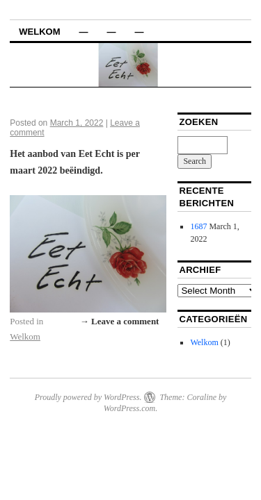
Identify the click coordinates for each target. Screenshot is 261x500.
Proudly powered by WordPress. (88, 397)
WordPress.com (129, 408)
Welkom (39, 31)
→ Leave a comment (119, 321)
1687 (198, 226)
